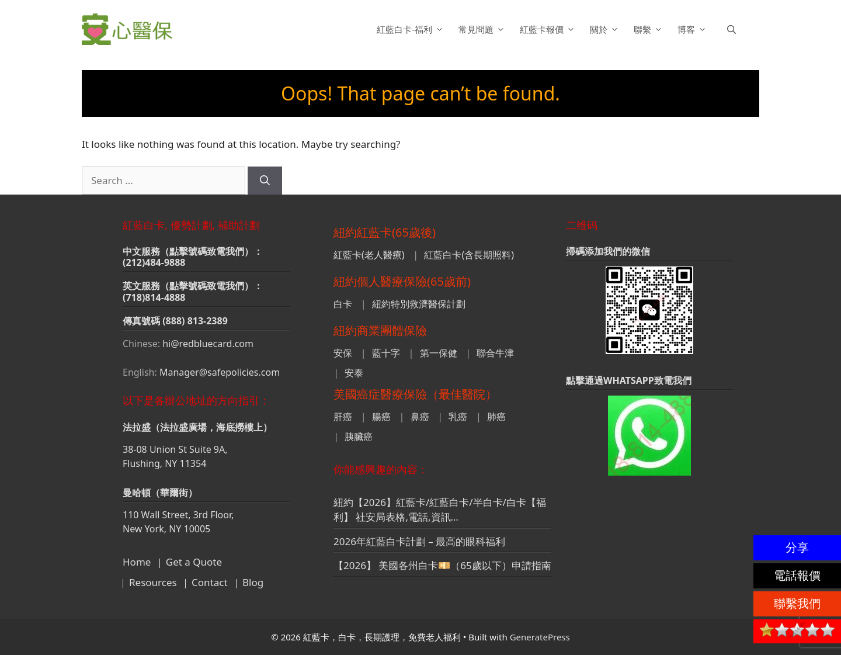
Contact (210, 582)
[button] (731, 29)
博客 (693, 29)
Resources (153, 582)
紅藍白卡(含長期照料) (469, 254)
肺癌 (496, 416)
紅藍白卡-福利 (412, 29)
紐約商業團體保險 (380, 330)
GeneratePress (540, 637)
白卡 (342, 303)
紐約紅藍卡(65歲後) (384, 232)
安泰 (354, 372)
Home (137, 562)
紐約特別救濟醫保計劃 (418, 303)
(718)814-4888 (154, 297)
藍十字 (386, 352)
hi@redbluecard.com (207, 343)
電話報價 (797, 575)
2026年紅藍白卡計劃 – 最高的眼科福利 (419, 541)
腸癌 (381, 416)
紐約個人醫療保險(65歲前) (402, 281)
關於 (606, 29)
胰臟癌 (359, 436)
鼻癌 (420, 416)
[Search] (265, 181)
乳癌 (458, 416)
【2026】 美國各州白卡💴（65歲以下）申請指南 (442, 565)
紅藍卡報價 (549, 29)
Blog (252, 582)
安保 (342, 352)
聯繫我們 (797, 603)
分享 (797, 547)
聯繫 (650, 29)
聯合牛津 (495, 352)
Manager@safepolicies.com (219, 372)
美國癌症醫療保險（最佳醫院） (415, 394)
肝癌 (342, 416)
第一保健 (438, 352)
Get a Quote (194, 562)
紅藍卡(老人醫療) (369, 254)
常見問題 (483, 29)
